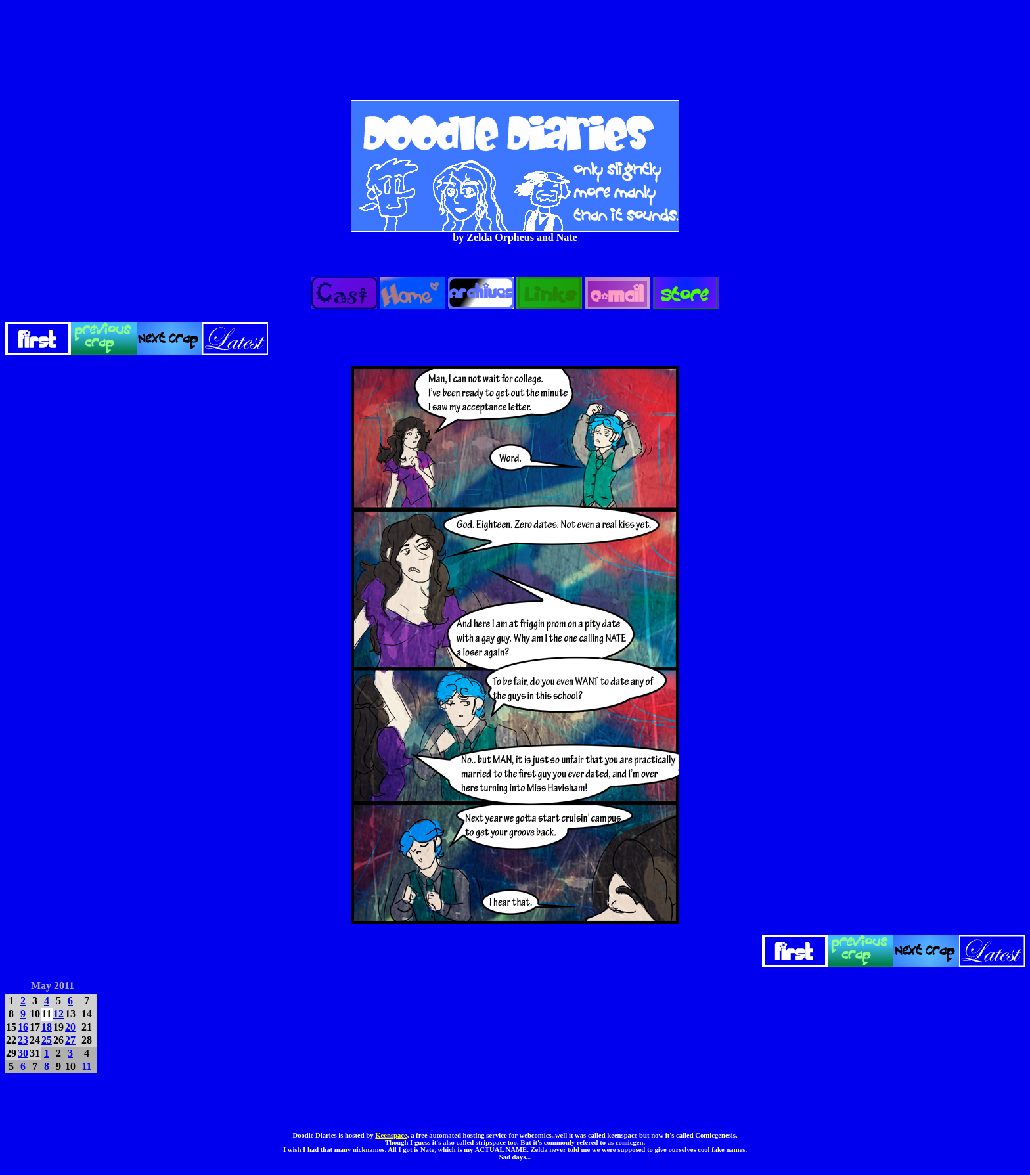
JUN (88, 983)
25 (46, 1040)
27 (70, 1040)
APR (15, 983)
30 (23, 1053)
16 (23, 1026)
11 (86, 1066)
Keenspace (391, 1135)
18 (46, 1026)
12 (58, 1013)
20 (70, 1026)
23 (23, 1040)
